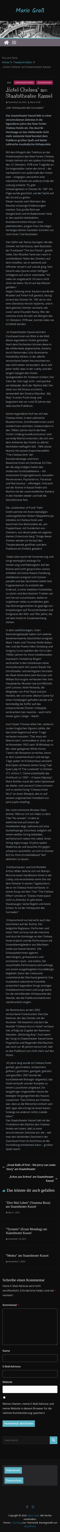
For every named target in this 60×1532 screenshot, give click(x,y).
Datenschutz (14, 1480)
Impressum (13, 1470)
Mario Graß (30, 11)
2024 (9, 82)
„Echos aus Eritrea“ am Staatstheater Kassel (33, 1179)
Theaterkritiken (45, 82)
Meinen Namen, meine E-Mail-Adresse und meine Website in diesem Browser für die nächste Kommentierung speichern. (28, 1408)
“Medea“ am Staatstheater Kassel (27, 1255)
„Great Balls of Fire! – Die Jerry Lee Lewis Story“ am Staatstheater (29, 1167)
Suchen (53, 1440)
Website (7, 1382)
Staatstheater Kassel (24, 82)
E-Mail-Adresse (12, 1366)
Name (6, 1351)
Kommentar (11, 1305)
